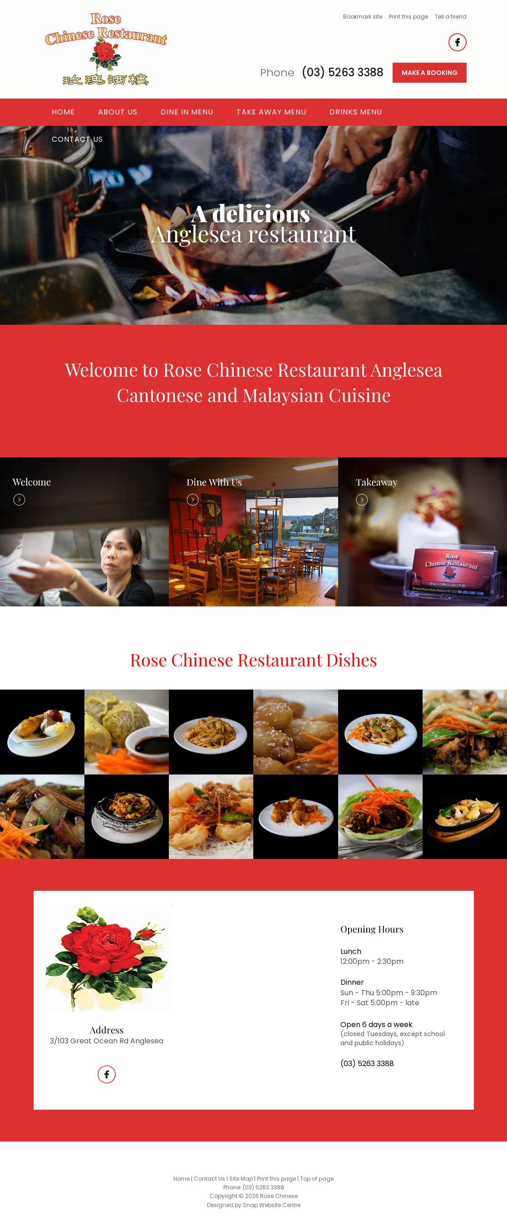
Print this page (408, 16)
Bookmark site (362, 16)
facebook (457, 42)
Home (63, 112)
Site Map (241, 1183)
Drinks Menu (356, 112)
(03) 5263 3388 (322, 72)
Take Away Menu (271, 112)
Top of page (317, 1183)
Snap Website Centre (271, 1209)
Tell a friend (451, 16)
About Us (118, 112)
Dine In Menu (187, 112)
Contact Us (77, 139)
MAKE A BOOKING (430, 72)
